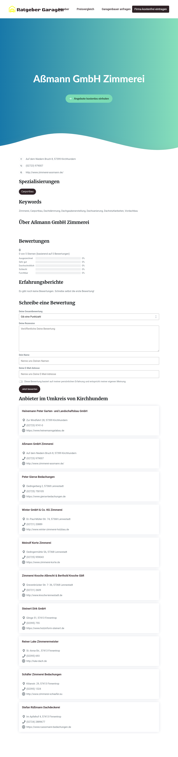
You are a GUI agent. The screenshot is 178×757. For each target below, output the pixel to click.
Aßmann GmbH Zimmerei (37, 443)
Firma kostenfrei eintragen (150, 9)
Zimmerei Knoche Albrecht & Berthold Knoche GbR (53, 575)
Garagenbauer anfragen (116, 9)
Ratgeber (63, 9)
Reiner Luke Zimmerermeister (40, 641)
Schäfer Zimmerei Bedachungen (41, 674)
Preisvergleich (85, 9)
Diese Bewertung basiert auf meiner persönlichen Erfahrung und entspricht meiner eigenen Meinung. (75, 381)
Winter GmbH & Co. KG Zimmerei (42, 509)
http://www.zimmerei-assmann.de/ (44, 172)
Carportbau (27, 191)
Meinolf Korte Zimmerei (36, 542)
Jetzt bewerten (29, 389)
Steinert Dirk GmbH (34, 608)
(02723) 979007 (34, 165)
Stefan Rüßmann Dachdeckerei (41, 707)
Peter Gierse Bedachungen (38, 476)
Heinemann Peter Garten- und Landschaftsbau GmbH (54, 411)
